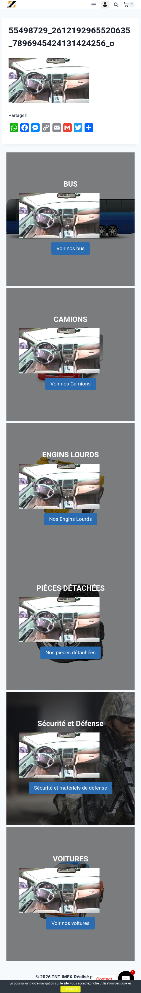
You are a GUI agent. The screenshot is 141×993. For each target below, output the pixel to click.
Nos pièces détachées (70, 652)
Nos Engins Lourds (70, 519)
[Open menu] (93, 4)
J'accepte (70, 989)
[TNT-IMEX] (12, 4)
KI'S (102, 976)
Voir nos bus (70, 248)
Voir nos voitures (70, 923)
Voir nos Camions (70, 384)
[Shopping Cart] (129, 4)
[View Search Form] (116, 4)
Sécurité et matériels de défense (70, 788)
